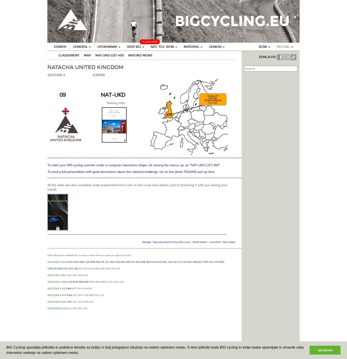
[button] (80, 353)
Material (193, 47)
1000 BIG (135, 47)
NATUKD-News (140, 55)
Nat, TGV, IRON (164, 47)
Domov (60, 47)
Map (87, 55)
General (82, 47)
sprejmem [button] (325, 350)
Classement (68, 55)
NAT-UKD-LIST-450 (109, 55)
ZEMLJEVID (268, 57)
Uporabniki (108, 47)
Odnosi (217, 47)
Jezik (264, 47)
